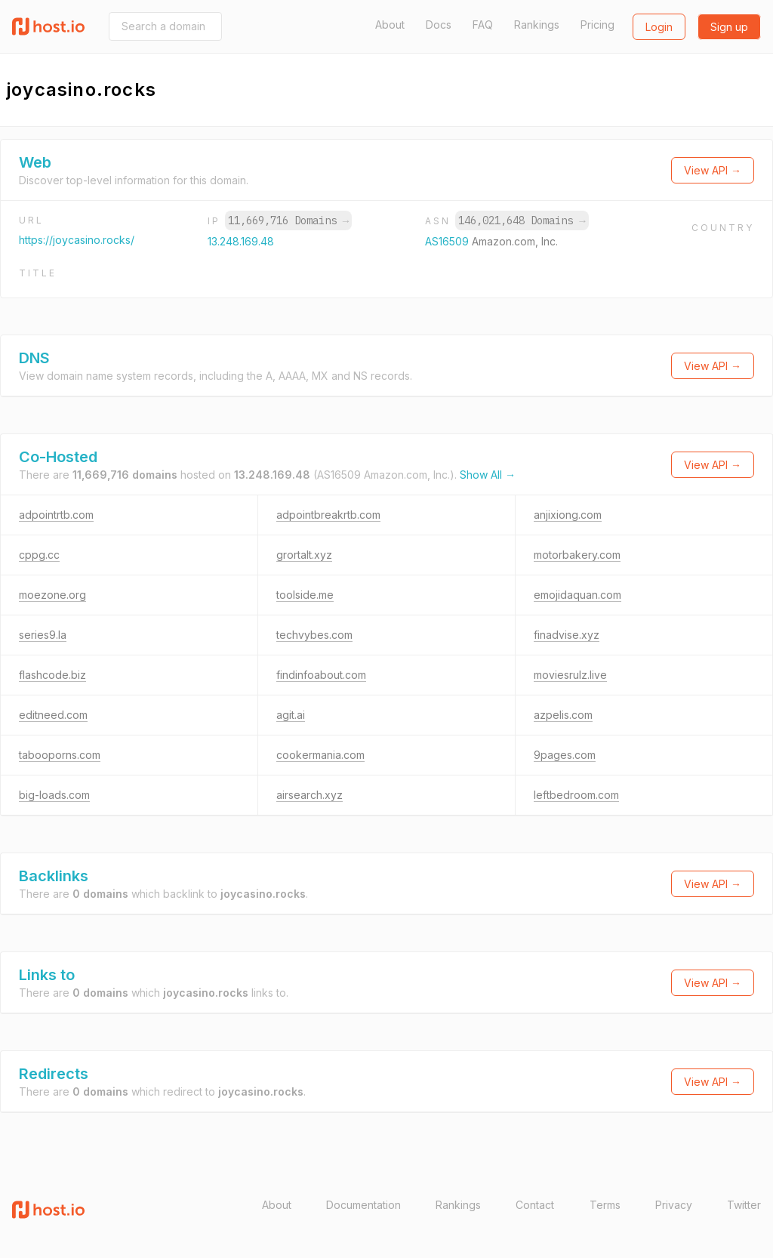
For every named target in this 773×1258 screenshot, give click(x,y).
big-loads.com (54, 794)
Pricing (597, 24)
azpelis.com (563, 714)
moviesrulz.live (570, 674)
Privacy (673, 1204)
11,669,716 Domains (288, 220)
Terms (605, 1204)
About (390, 24)
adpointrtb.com (56, 514)
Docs (438, 24)
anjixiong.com (568, 514)
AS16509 (448, 241)
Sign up (729, 26)
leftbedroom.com (576, 794)
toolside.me (305, 594)
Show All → (488, 474)
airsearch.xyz (309, 794)
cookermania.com (320, 754)
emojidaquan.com (577, 594)
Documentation (363, 1204)
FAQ (483, 24)
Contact (535, 1204)
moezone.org (52, 594)
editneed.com (53, 714)
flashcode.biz (52, 674)
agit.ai (290, 714)
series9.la (42, 634)
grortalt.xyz (304, 554)
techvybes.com (314, 634)
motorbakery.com (577, 554)
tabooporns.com (59, 754)
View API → (712, 170)
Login (659, 26)
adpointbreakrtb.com (328, 514)
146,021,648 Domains (521, 220)
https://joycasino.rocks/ (76, 239)
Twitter (744, 1204)
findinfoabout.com (321, 674)
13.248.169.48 (241, 241)
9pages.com (565, 754)
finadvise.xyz (566, 634)
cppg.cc (39, 554)
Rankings (536, 24)
